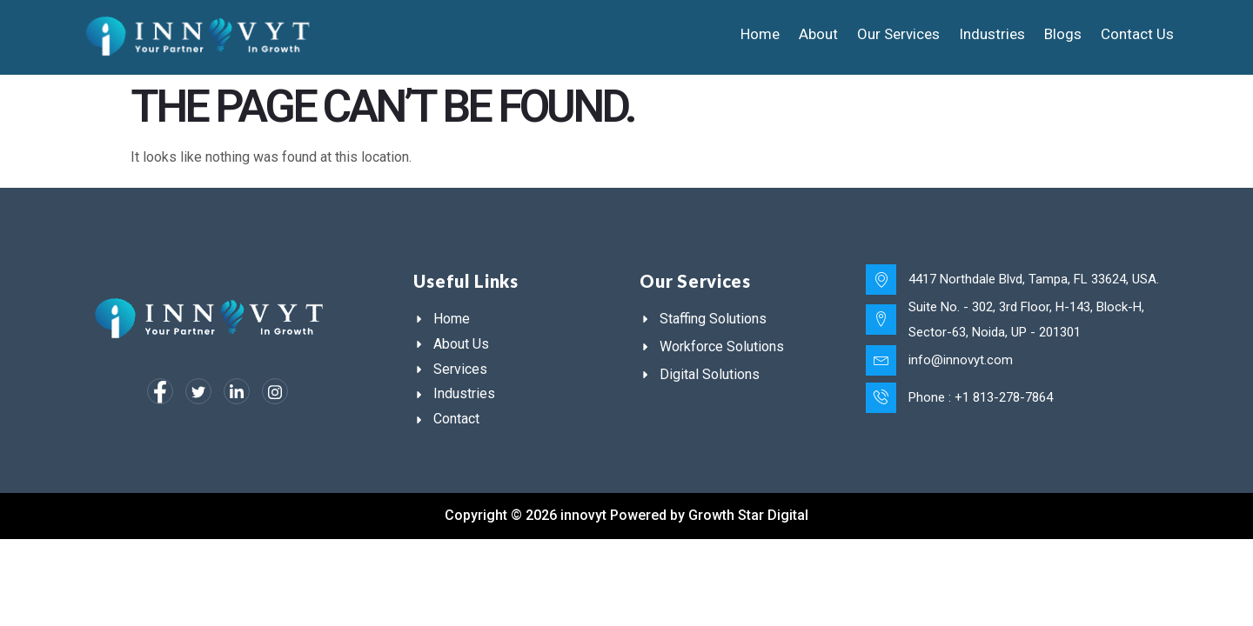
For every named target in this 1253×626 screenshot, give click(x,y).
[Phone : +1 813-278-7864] (880, 395)
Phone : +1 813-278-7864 (980, 395)
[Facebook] (160, 391)
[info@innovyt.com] (880, 359)
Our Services (898, 34)
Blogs (1063, 34)
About (818, 34)
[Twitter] (198, 391)
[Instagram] (275, 391)
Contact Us (1137, 34)
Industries (992, 34)
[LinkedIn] (237, 391)
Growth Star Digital (748, 515)
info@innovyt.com (960, 358)
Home (760, 34)
